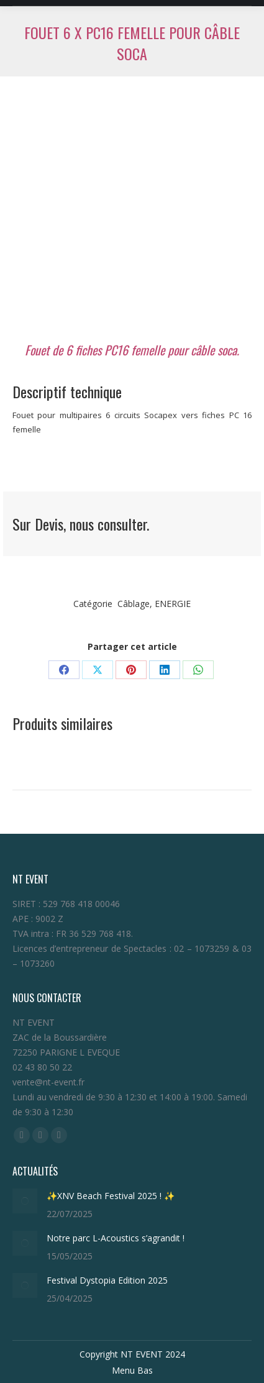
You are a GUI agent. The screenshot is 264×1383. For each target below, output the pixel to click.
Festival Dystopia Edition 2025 (110, 1280)
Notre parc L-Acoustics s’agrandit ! (115, 1238)
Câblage (133, 603)
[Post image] (24, 1201)
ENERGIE (173, 603)
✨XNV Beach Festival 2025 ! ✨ (111, 1196)
